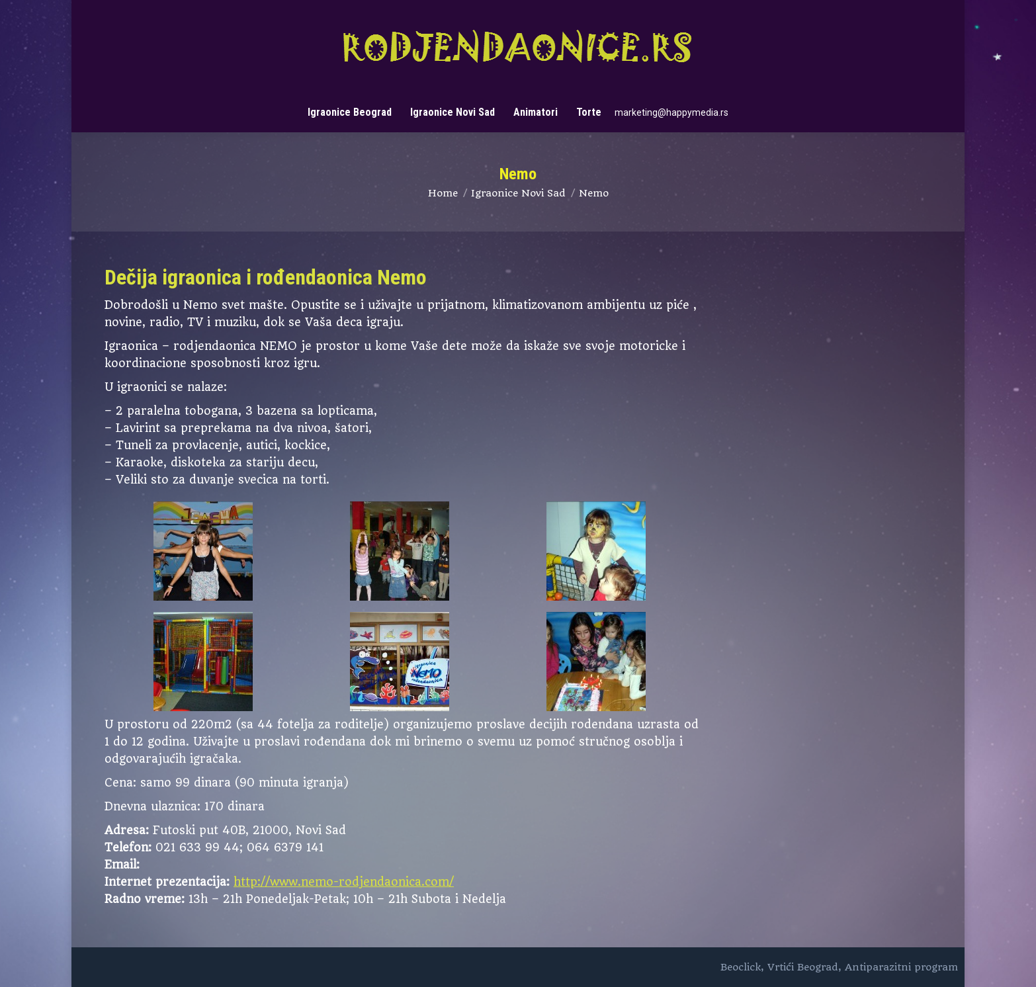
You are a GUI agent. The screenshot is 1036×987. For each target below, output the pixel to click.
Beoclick (740, 967)
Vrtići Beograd (802, 967)
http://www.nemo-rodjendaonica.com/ (344, 881)
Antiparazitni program (901, 967)
